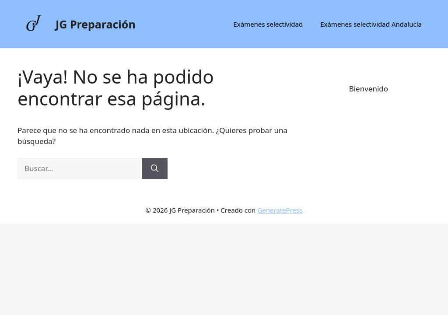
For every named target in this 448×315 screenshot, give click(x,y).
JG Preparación (96, 24)
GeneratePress (279, 210)
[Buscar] (155, 168)
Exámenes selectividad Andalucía (371, 24)
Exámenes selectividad (268, 24)
